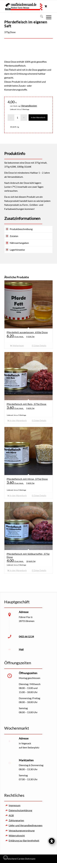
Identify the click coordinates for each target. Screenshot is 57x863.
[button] (5, 857)
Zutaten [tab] (12, 236)
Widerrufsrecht (17, 835)
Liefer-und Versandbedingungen (25, 825)
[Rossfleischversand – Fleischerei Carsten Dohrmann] (23, 6)
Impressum (14, 805)
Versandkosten (29, 105)
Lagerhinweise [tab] (15, 249)
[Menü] (47, 17)
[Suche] (40, 17)
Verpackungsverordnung (22, 830)
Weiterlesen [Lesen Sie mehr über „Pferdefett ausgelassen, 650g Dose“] (17, 345)
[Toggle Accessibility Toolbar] (51, 841)
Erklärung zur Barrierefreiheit (24, 840)
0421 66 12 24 (26, 636)
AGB (11, 815)
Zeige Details (39, 345)
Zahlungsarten (16, 820)
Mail (21, 649)
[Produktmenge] (17, 117)
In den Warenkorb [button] (17, 420)
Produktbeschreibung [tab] (19, 229)
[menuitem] (40, 17)
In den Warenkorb (38, 117)
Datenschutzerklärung (20, 810)
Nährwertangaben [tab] (17, 242)
